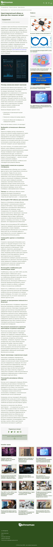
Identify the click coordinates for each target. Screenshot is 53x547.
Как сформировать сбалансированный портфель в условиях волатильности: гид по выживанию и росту (41, 107)
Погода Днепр (4, 7)
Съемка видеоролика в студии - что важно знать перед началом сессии (26, 493)
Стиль (3, 448)
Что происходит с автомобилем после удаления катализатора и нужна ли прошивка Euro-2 (26, 512)
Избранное (49, 3)
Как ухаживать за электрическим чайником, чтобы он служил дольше (43, 477)
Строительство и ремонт (24, 448)
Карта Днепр (21, 7)
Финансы (32, 16)
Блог (2, 535)
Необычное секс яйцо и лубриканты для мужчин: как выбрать (26, 477)
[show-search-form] (44, 3)
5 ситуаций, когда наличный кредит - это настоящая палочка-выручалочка (41, 69)
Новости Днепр (13, 7)
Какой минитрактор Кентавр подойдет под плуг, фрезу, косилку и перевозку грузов (8, 477)
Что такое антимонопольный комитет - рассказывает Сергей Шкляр (40, 88)
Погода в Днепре (5, 536)
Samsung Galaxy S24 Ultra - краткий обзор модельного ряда (43, 512)
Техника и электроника (41, 465)
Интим (21, 465)
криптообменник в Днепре (20, 49)
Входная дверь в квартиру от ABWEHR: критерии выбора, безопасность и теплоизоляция (26, 460)
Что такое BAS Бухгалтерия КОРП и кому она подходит (41, 51)
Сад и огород (4, 465)
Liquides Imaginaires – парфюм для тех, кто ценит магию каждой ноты (8, 459)
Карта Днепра (4, 533)
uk (51, 2)
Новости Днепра (5, 538)
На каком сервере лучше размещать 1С (40, 33)
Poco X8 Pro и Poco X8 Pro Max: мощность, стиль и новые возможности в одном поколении (9, 494)
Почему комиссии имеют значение (12, 22)
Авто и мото (22, 500)
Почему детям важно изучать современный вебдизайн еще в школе (9, 512)
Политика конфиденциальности (9, 540)
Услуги (21, 481)
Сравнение (46, 3)
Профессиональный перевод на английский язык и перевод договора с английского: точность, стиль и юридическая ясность (44, 495)
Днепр (2, 4)
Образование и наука (6, 500)
